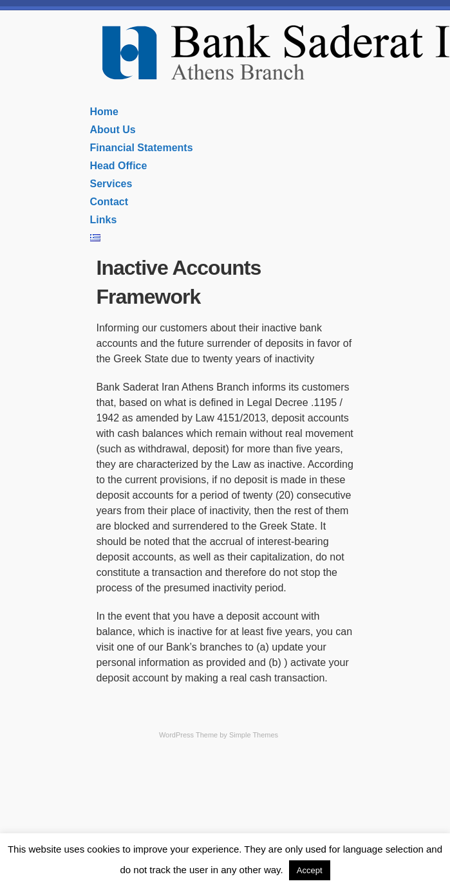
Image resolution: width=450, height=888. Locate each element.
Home (104, 111)
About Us (113, 129)
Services (111, 183)
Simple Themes (253, 735)
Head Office (118, 165)
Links (103, 219)
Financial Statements (141, 147)
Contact (109, 201)
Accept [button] (310, 870)
